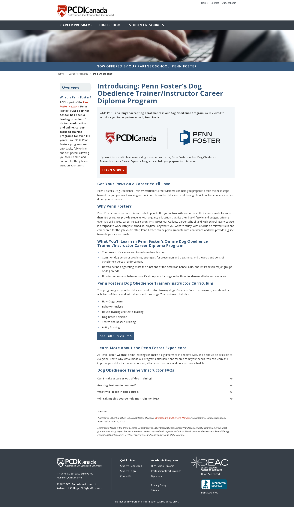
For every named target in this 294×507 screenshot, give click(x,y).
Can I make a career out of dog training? (165, 377)
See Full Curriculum (116, 334)
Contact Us (126, 474)
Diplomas (156, 474)
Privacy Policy (158, 483)
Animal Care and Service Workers (172, 415)
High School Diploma (162, 464)
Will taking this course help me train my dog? (165, 397)
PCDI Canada (79, 460)
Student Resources (146, 23)
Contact (215, 3)
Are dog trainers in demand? (165, 383)
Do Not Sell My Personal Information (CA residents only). (147, 499)
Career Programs (76, 23)
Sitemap (155, 488)
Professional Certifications (166, 469)
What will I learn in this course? (165, 390)
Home (204, 3)
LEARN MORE (114, 168)
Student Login (229, 3)
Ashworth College (68, 486)
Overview (70, 85)
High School (110, 23)
